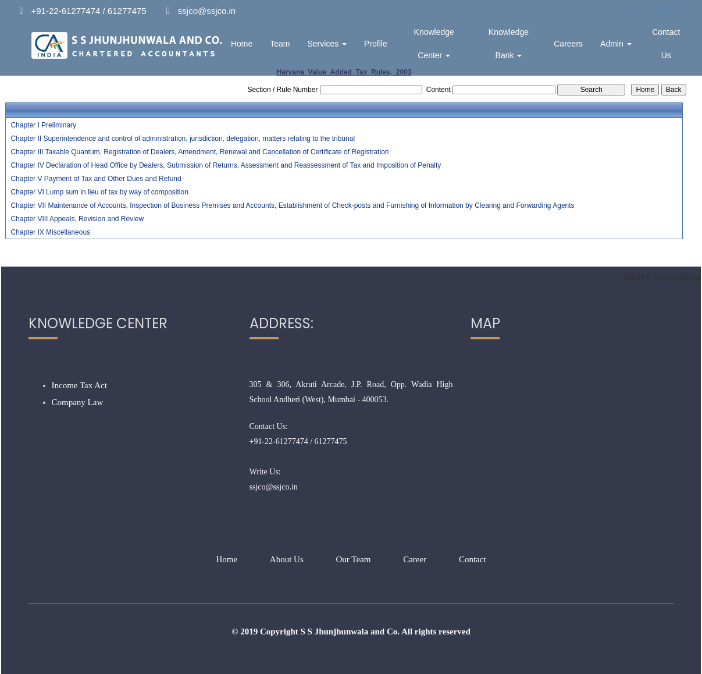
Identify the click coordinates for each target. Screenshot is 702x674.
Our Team (353, 559)
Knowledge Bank (509, 43)
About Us (287, 559)
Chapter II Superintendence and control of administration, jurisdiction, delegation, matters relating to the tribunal (182, 138)
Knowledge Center (434, 43)
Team (280, 43)
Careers (568, 43)
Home (241, 43)
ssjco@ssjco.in (274, 487)
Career (414, 559)
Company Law (78, 402)
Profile (375, 43)
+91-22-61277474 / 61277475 (298, 441)
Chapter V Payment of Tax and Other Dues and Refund (95, 179)
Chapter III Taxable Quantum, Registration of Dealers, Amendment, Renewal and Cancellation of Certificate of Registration (199, 152)
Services (327, 43)
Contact (472, 559)
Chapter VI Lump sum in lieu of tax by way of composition (99, 192)
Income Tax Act (79, 385)
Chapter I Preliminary (43, 125)
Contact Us (666, 43)
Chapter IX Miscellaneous (50, 232)
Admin (616, 43)
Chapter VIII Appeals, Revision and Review (77, 219)
